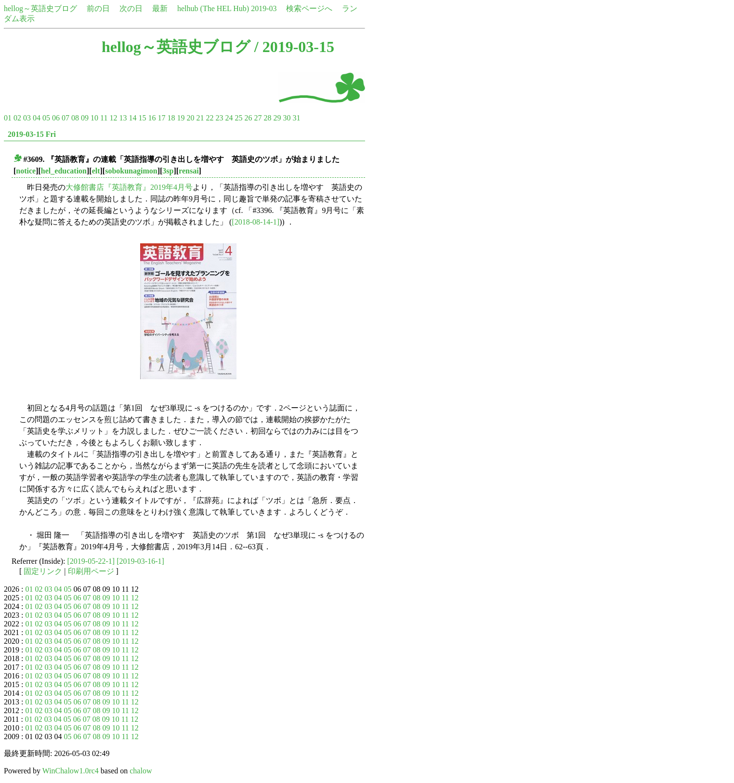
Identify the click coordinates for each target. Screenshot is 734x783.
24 (229, 118)
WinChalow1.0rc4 (70, 771)
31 (296, 118)
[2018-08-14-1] (255, 222)
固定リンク (43, 571)
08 (75, 118)
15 (142, 118)
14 (132, 118)
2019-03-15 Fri (32, 134)
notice (26, 171)
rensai (188, 171)
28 (267, 118)
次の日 (131, 8)
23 (219, 118)
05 (46, 118)
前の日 (98, 8)
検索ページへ (309, 8)
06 (56, 118)
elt (96, 171)
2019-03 (263, 8)
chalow (141, 771)
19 (180, 118)
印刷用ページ (91, 571)
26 (248, 118)
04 (36, 118)
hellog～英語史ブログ (40, 8)
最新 (160, 8)
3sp (167, 171)
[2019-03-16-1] (140, 561)
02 (17, 118)
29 (277, 118)
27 (258, 118)
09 (85, 118)
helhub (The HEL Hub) (213, 8)
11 (103, 118)
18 (171, 118)
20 (190, 118)
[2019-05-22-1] (91, 561)
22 (209, 118)
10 (94, 118)
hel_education (64, 171)
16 (152, 118)
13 (123, 118)
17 (161, 118)
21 (200, 118)
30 (286, 118)
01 (8, 118)
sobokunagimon (131, 171)
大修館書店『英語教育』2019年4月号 (129, 187)
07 (65, 118)
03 (27, 118)
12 (113, 118)
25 (238, 118)
